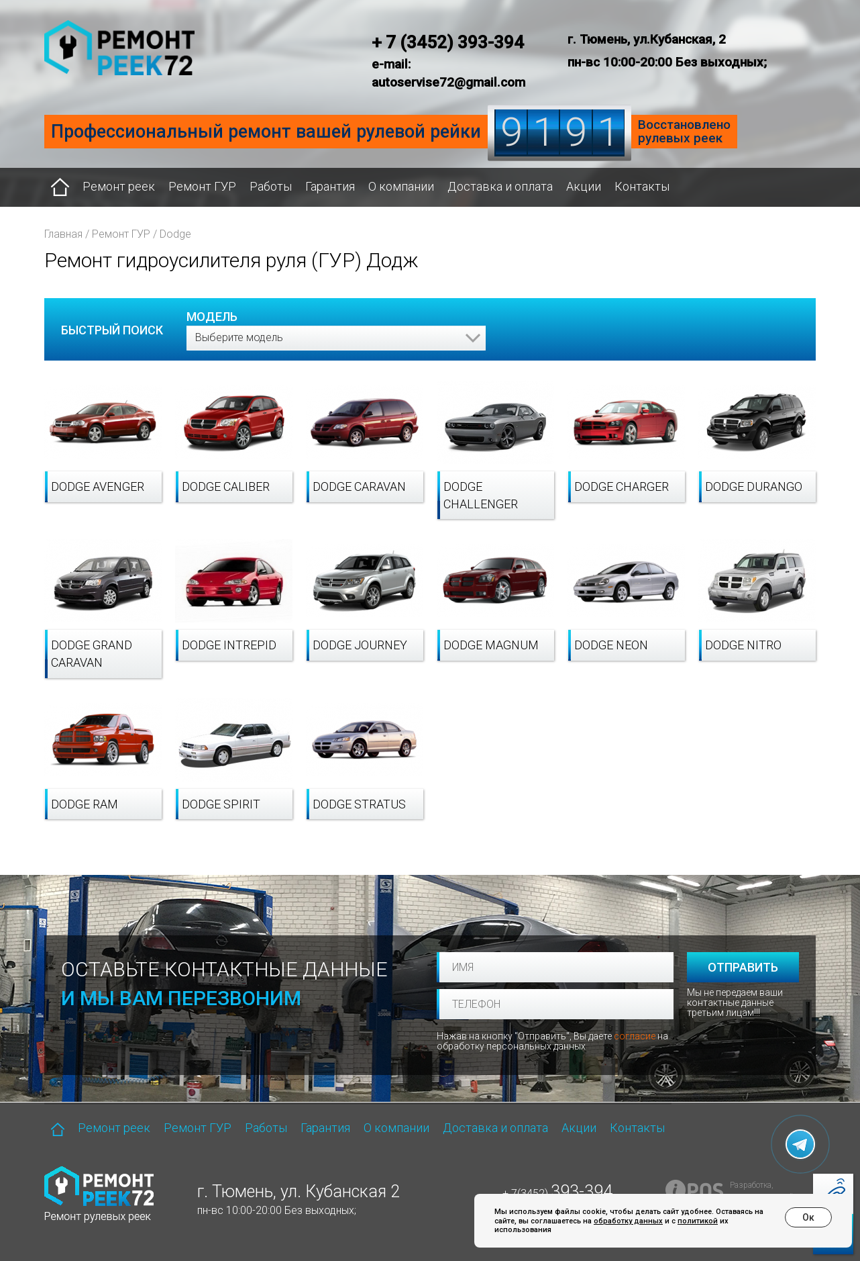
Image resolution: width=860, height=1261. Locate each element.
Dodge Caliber (226, 486)
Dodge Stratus (359, 804)
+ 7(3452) (557, 1193)
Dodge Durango (753, 486)
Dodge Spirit (221, 804)
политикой (698, 1221)
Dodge (175, 234)
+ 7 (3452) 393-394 (448, 42)
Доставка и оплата (500, 186)
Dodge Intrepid (229, 645)
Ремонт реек (119, 186)
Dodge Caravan (359, 486)
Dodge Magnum (491, 645)
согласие (634, 1036)
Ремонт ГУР (202, 186)
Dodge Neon (611, 645)
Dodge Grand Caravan (91, 653)
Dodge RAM (84, 804)
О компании (401, 186)
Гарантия (330, 186)
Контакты (641, 186)
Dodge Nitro (743, 645)
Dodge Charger (621, 486)
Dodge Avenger (97, 486)
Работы (271, 186)
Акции (583, 186)
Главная (63, 234)
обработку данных (628, 1221)
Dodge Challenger (480, 495)
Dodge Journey (360, 645)
